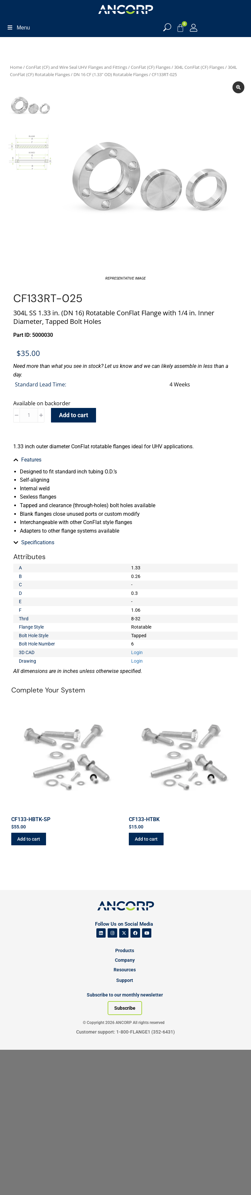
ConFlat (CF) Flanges (151, 67)
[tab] (125, 459)
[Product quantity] (29, 415)
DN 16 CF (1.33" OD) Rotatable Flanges (111, 74)
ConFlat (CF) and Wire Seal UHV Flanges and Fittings (76, 67)
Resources (125, 969)
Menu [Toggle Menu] (18, 27)
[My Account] (193, 27)
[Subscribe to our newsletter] (125, 1008)
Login (137, 652)
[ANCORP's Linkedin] (101, 933)
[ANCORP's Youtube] (147, 933)
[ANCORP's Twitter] (124, 933)
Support (124, 980)
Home (16, 67)
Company (125, 960)
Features (31, 460)
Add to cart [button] (28, 839)
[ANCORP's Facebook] (135, 933)
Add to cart (73, 415)
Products (124, 950)
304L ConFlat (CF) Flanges (199, 67)
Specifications (37, 542)
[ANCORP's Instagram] (112, 933)
